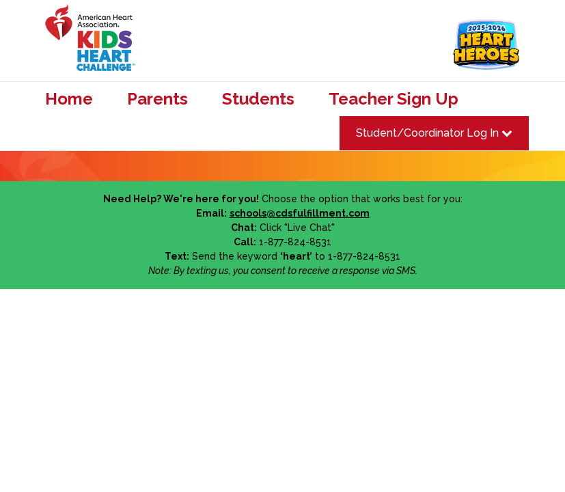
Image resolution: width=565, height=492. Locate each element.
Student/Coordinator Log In (434, 132)
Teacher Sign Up (393, 99)
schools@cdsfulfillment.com (300, 213)
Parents (157, 99)
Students (258, 99)
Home (69, 99)
